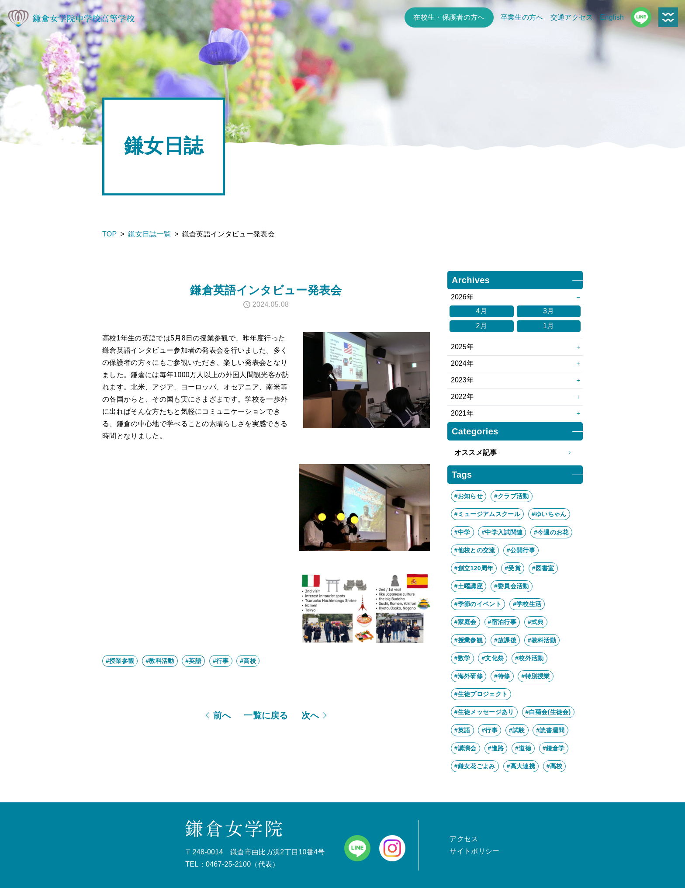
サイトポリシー (474, 851)
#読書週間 (550, 730)
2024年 (462, 363)
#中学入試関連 (501, 532)
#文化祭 (492, 658)
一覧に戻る (266, 715)
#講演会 (465, 748)
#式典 (536, 621)
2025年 (462, 346)
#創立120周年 (474, 568)
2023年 (462, 380)
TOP (109, 234)
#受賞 (513, 568)
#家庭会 (465, 621)
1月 (548, 326)
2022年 (462, 396)
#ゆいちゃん (549, 513)
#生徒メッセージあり (484, 711)
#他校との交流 (474, 550)
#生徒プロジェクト (481, 693)
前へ (222, 715)
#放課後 (505, 640)
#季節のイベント (478, 603)
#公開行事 (521, 550)
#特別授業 (535, 676)
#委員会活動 (511, 586)
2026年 (462, 297)
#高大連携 (521, 766)
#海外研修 (468, 676)
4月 (481, 311)
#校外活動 (529, 658)
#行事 (221, 660)
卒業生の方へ (522, 17)
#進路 (496, 748)
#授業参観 (120, 660)
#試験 (517, 730)
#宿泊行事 (502, 621)
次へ (310, 715)
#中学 (462, 532)
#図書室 (543, 568)
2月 (481, 326)
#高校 (248, 660)
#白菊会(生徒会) (548, 711)
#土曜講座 (468, 586)
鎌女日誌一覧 (149, 234)
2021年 (462, 413)
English (612, 17)
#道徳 (523, 748)
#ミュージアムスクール (487, 513)
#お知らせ (468, 496)
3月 (548, 311)
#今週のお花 (551, 532)
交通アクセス (571, 17)
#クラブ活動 (511, 496)
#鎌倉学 (554, 748)
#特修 (502, 676)
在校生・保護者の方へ (448, 17)
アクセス (464, 839)
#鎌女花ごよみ (474, 766)
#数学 (462, 658)
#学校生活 (527, 603)
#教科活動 (159, 660)
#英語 (193, 660)
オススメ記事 (515, 453)
